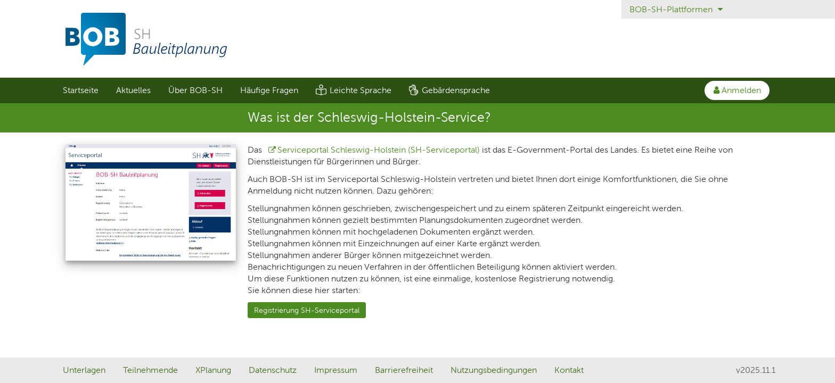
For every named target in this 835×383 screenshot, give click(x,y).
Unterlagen (84, 369)
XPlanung (213, 369)
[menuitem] (80, 90)
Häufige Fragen (269, 90)
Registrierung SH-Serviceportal (306, 310)
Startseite (81, 90)
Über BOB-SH (195, 90)
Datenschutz (273, 369)
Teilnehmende (150, 369)
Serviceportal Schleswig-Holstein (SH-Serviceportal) (378, 149)
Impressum (335, 369)
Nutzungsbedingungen (494, 369)
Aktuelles (133, 90)
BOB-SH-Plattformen (676, 9)
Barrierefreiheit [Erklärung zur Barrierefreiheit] (404, 369)
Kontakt (569, 369)
